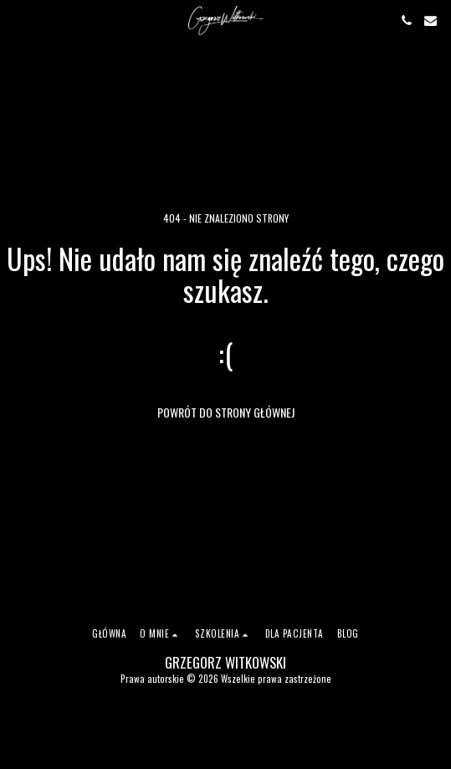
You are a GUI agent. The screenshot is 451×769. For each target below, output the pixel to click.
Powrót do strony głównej (226, 412)
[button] (18, 20)
